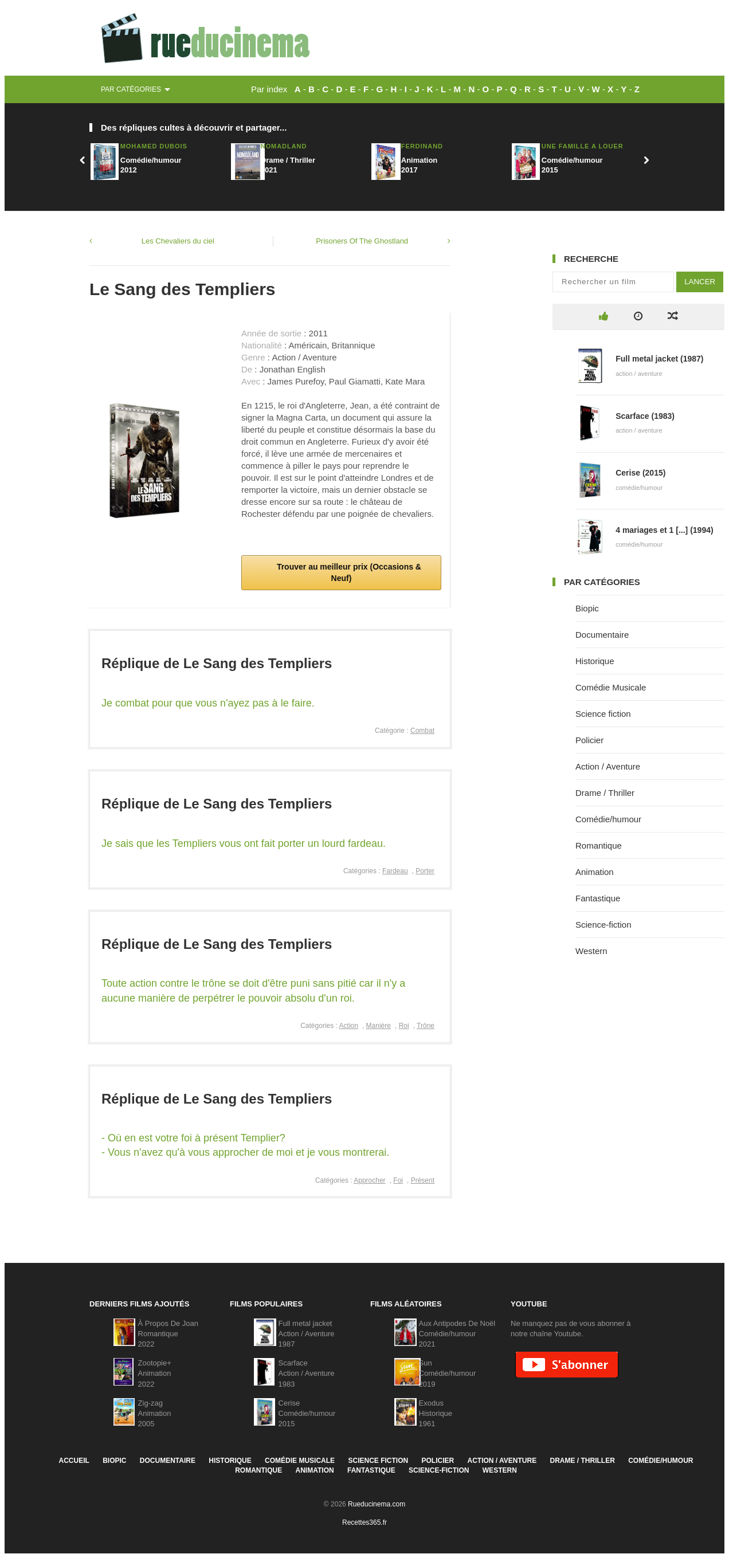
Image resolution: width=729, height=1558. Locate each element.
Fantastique (597, 898)
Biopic (587, 608)
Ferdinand (422, 146)
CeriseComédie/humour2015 (307, 1413)
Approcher (369, 1180)
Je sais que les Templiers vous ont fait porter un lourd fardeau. (243, 843)
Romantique (598, 845)
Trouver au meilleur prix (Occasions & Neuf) (348, 572)
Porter (425, 871)
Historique (594, 661)
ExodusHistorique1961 (436, 1413)
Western (591, 951)
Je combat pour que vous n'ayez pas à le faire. (208, 703)
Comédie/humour (608, 819)
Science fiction (603, 714)
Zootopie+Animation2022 (154, 1373)
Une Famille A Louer (583, 146)
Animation (594, 872)
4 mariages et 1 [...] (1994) (664, 530)
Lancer (699, 281)
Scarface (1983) (645, 416)
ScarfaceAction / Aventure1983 (307, 1373)
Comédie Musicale (610, 687)
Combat (422, 731)
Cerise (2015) (640, 472)
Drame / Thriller (604, 793)
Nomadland (284, 146)
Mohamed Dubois (153, 146)
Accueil (73, 1461)
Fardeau (395, 871)
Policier (589, 740)
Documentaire (602, 634)
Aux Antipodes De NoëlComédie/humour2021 (457, 1333)
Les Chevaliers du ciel (178, 241)
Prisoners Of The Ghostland (362, 241)
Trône (425, 1026)
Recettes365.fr (364, 1522)
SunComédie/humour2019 (447, 1373)
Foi (398, 1180)
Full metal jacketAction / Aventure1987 (307, 1333)
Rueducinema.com (376, 1504)
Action (348, 1026)
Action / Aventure (607, 766)
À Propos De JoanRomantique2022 (168, 1333)
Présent (422, 1180)
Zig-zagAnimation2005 (154, 1413)
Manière (378, 1026)
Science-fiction (603, 924)
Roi (404, 1026)
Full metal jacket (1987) (659, 358)
